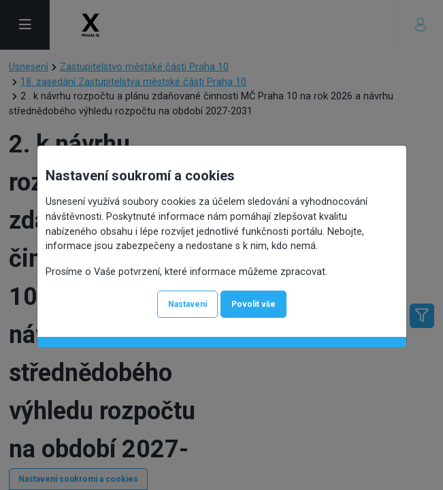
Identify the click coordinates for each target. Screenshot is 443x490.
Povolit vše (253, 304)
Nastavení (187, 304)
